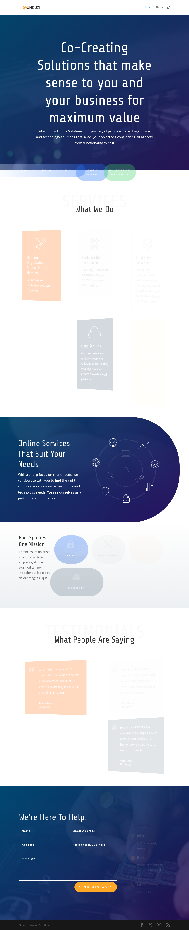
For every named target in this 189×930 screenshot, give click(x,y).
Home (147, 7)
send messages (95, 887)
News (159, 7)
